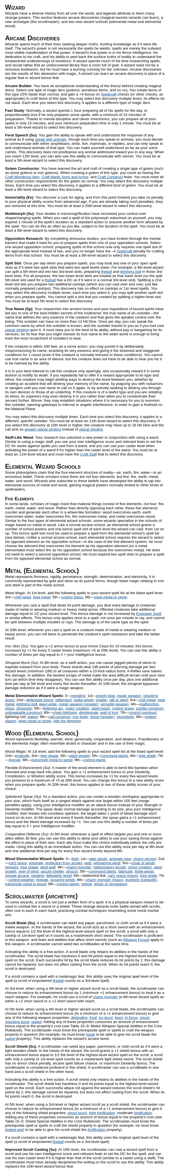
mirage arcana (17, 875)
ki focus (131, 1017)
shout (9, 708)
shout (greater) (102, 717)
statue (32, 717)
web (87, 863)
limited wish (14, 1130)
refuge (86, 884)
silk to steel (118, 700)
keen (119, 1017)
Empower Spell (148, 614)
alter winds (98, 859)
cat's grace (18, 863)
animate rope (120, 859)
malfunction (148, 704)
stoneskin (24, 708)
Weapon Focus (135, 940)
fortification (106, 1113)
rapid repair (100, 708)
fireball (106, 271)
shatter (101, 700)
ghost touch (77, 1113)
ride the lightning (67, 721)
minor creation (140, 867)
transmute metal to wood (51, 760)
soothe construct (149, 708)
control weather (21, 880)
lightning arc (53, 708)
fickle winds (144, 871)
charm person (144, 859)
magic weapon (129, 696)
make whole (84, 700)
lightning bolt (130, 271)
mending (78, 696)
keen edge (48, 704)
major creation (77, 708)
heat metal (41, 597)
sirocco (72, 871)
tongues (11, 867)
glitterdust (63, 700)
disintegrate (88, 712)
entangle (22, 756)
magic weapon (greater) (78, 704)
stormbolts (125, 717)
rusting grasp (72, 597)
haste (90, 1034)
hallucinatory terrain (109, 867)
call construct (60, 717)
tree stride (147, 756)
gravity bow (105, 696)
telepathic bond (59, 875)
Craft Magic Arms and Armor (65, 177)
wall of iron (109, 712)
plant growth (79, 756)
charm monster (78, 867)
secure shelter (52, 871)
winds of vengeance (110, 884)
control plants (94, 760)
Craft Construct (110, 177)
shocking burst (17, 1022)
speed (36, 1022)
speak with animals (51, 139)
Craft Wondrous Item (22, 177)
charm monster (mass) (104, 880)
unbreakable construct (23, 712)
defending (79, 1017)
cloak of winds (143, 863)
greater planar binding (43, 429)
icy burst (106, 1017)
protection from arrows (63, 863)
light (75, 859)
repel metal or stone (110, 597)
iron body (80, 717)
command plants (114, 756)
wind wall (47, 867)
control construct (143, 712)
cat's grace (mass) (123, 875)
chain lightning (65, 712)
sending (37, 875)
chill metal (22, 597)
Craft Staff (88, 454)
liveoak (14, 760)
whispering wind (106, 863)
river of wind (28, 871)
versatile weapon (114, 704)
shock (145, 1017)
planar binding (17, 330)
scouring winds (62, 880)
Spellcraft (109, 94)
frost (93, 1017)
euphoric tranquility (141, 880)
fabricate (125, 871)
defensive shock (39, 700)
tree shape (49, 756)
